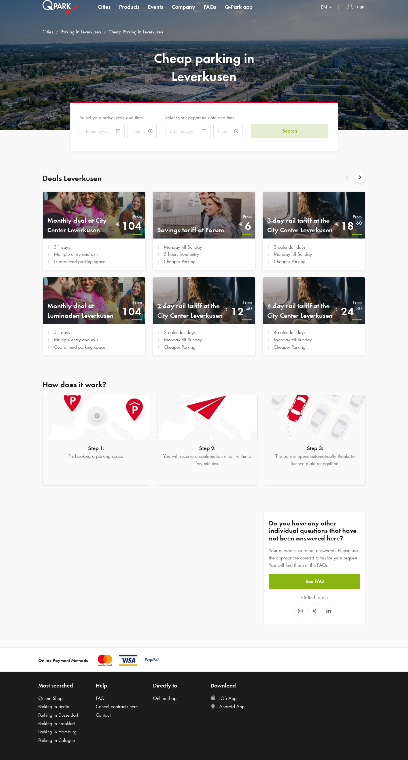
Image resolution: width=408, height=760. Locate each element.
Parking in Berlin (53, 706)
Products (129, 12)
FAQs (210, 12)
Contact (103, 715)
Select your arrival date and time (111, 117)
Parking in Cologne (56, 740)
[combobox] (327, 13)
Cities (104, 12)
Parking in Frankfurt (56, 723)
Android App (228, 706)
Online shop (165, 698)
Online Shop (50, 698)
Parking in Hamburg (57, 732)
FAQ (100, 698)
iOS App (224, 698)
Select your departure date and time (200, 117)
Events (155, 12)
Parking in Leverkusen (81, 32)
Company (183, 12)
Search (289, 131)
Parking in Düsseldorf (58, 715)
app (238, 12)
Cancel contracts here (117, 706)
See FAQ (314, 581)
